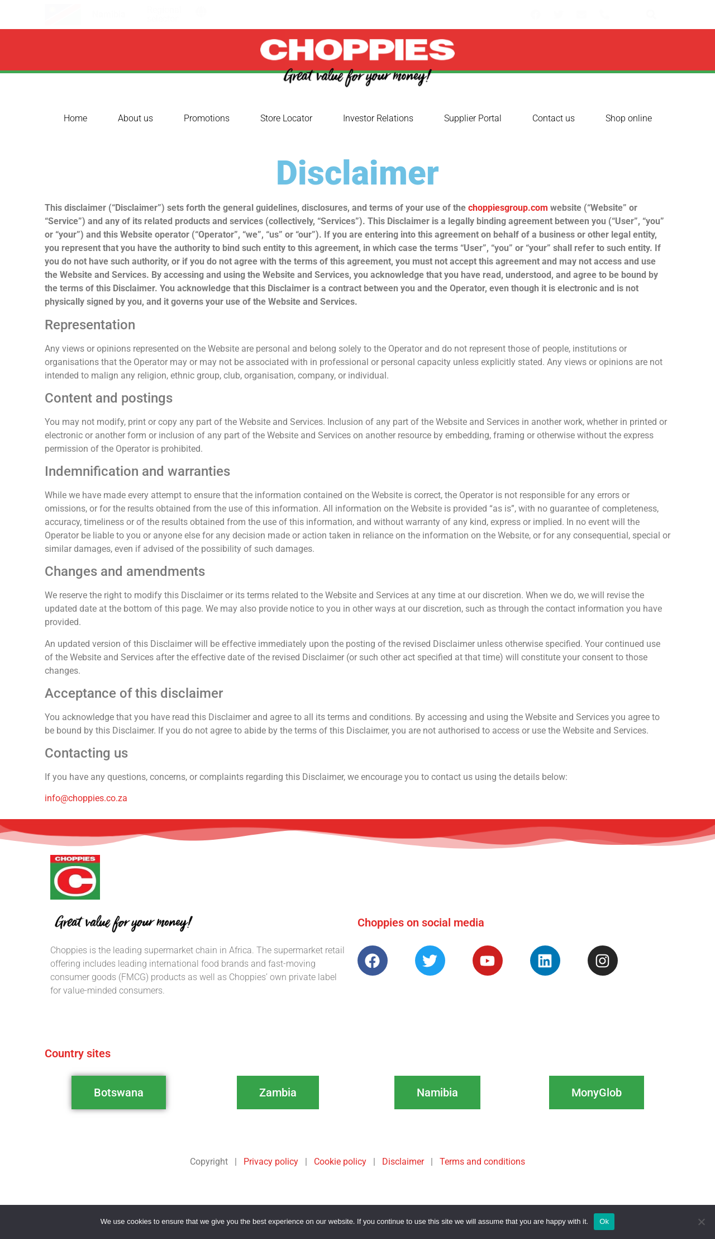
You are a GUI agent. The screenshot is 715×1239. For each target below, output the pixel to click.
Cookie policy (340, 1161)
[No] (701, 1221)
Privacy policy (271, 1161)
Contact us (553, 118)
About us (135, 118)
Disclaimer (403, 1161)
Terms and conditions (482, 1161)
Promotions (207, 118)
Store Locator (286, 118)
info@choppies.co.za (86, 798)
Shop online (629, 118)
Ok (604, 1221)
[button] (201, 11)
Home (75, 118)
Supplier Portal (473, 118)
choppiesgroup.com (508, 207)
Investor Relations (378, 118)
